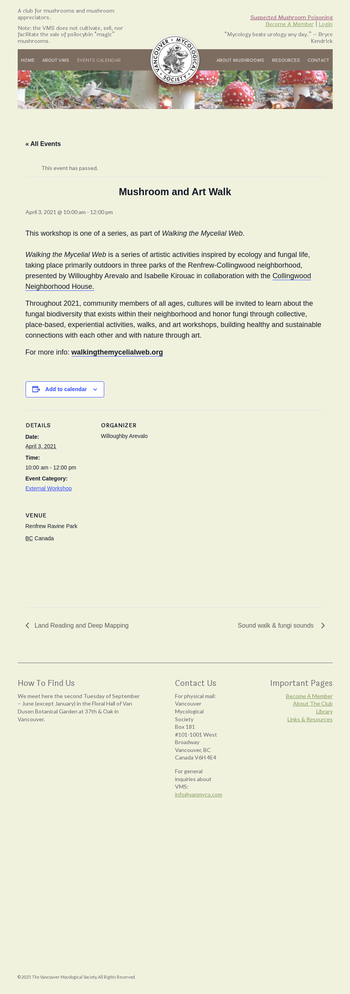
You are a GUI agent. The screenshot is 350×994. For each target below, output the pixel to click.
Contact (318, 60)
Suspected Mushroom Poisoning (292, 17)
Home (28, 60)
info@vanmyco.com (198, 794)
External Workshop (49, 488)
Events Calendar (99, 60)
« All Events (43, 143)
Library (324, 711)
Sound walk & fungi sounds (277, 625)
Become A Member (289, 24)
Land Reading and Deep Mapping (81, 625)
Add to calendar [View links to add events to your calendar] (66, 389)
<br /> (81, 807)
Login (326, 24)
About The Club (313, 703)
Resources (286, 60)
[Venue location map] (142, 554)
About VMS (55, 60)
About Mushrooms (240, 60)
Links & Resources (310, 719)
